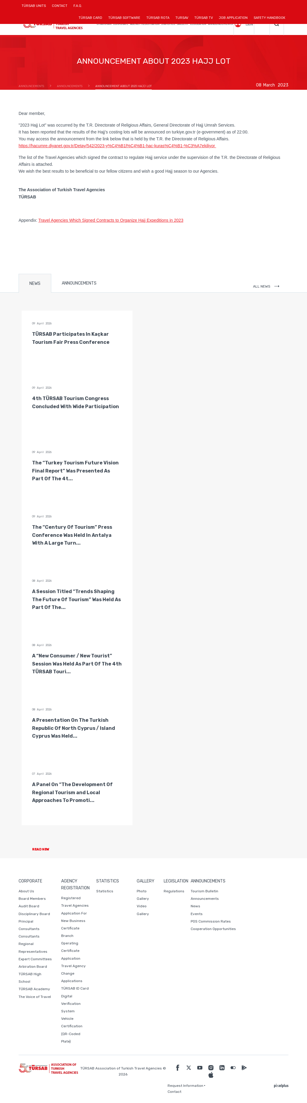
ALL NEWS (266, 286)
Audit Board (29, 906)
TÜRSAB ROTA (157, 18)
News (195, 906)
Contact (174, 1092)
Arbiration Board (33, 966)
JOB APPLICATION (233, 18)
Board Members (32, 899)
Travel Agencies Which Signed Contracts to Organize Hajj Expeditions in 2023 (110, 220)
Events (197, 914)
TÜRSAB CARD (90, 18)
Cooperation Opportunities (213, 929)
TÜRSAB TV (203, 18)
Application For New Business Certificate (74, 920)
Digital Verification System (71, 1003)
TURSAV (181, 18)
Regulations (174, 891)
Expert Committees (35, 959)
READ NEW (45, 849)
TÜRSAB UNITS (35, 8)
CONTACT (59, 8)
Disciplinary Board (34, 914)
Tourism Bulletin (204, 891)
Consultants (29, 936)
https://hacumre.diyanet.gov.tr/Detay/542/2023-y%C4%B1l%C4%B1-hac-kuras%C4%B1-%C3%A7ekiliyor (117, 145)
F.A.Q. (77, 6)
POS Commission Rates (211, 921)
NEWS (34, 283)
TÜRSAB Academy (34, 989)
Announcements (205, 899)
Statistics (104, 891)
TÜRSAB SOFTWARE (124, 18)
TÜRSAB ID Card (75, 988)
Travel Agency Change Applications (73, 973)
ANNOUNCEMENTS (79, 283)
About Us (26, 891)
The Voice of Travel (35, 997)
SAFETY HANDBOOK (269, 18)
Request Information (185, 1086)
